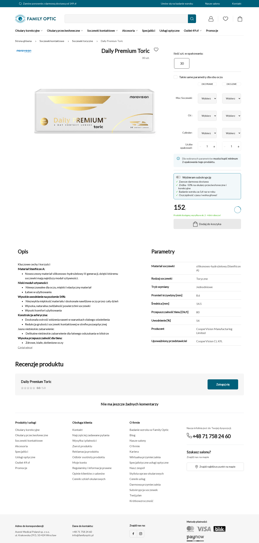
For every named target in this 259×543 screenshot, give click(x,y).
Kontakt (236, 3)
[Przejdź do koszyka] (240, 19)
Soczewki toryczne (83, 40)
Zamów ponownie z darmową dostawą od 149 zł (47, 3)
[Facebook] (133, 533)
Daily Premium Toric (112, 40)
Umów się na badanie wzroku (177, 3)
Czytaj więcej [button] (25, 347)
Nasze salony (212, 3)
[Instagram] (140, 533)
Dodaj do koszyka (207, 224)
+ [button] (214, 146)
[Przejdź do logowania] (211, 18)
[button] (43, 430)
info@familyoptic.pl (83, 535)
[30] (181, 63)
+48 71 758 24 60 (212, 436)
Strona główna (23, 40)
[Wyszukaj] (192, 18)
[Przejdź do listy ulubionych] (225, 18)
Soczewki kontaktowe (52, 40)
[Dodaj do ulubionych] (156, 49)
